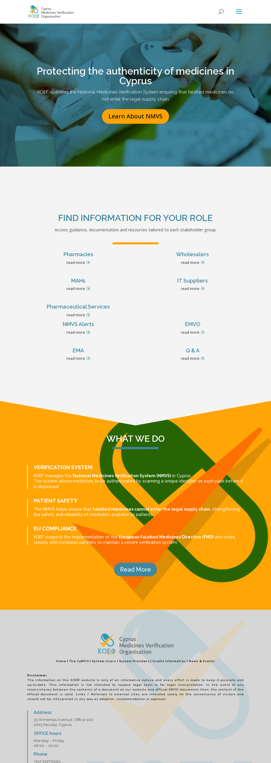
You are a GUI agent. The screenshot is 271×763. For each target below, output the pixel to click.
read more (75, 262)
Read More (135, 569)
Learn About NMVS (135, 126)
